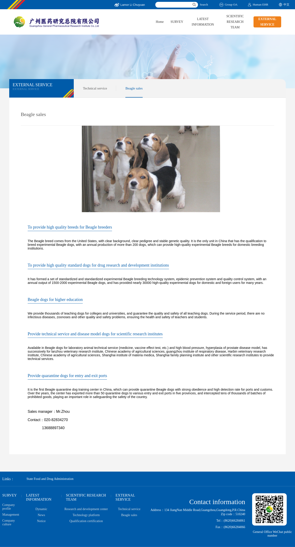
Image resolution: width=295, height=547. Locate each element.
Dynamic (41, 509)
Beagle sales (134, 88)
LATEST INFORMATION (203, 21)
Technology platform (86, 515)
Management (10, 514)
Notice (41, 521)
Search (204, 4)
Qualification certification (86, 521)
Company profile (8, 506)
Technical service (95, 88)
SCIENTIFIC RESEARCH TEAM (235, 22)
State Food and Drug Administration (50, 479)
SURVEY (177, 22)
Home (160, 22)
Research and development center (86, 509)
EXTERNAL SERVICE (267, 21)
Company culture (8, 522)
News (41, 515)
